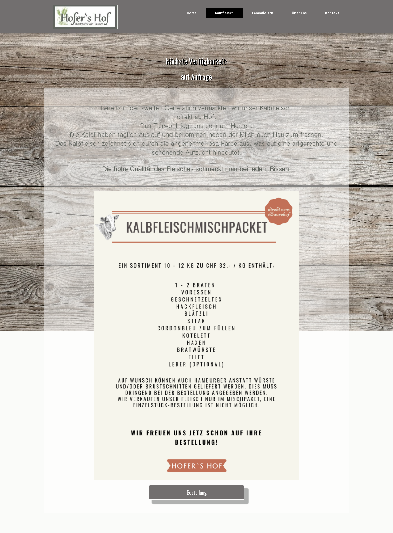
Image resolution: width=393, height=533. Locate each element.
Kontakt (332, 12)
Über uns (299, 12)
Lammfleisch (262, 12)
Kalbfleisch (224, 12)
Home (191, 12)
